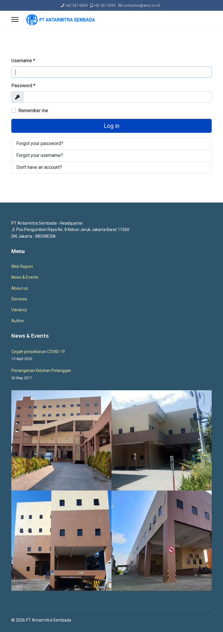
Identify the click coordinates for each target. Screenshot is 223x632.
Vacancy (19, 309)
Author (17, 320)
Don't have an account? (39, 167)
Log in (111, 125)
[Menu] (15, 19)
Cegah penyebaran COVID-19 (111, 355)
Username (23, 60)
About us (19, 288)
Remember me (33, 110)
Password (23, 85)
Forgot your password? (39, 143)
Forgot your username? (39, 155)
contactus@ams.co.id (141, 5)
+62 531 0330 (76, 5)
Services (19, 299)
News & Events (24, 277)
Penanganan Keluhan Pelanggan (111, 374)
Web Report (22, 266)
